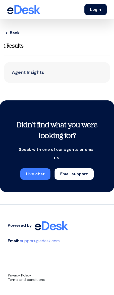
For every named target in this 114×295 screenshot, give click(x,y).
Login (95, 9)
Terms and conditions (26, 279)
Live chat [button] (35, 174)
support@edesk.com (40, 241)
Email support (74, 174)
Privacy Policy (19, 275)
